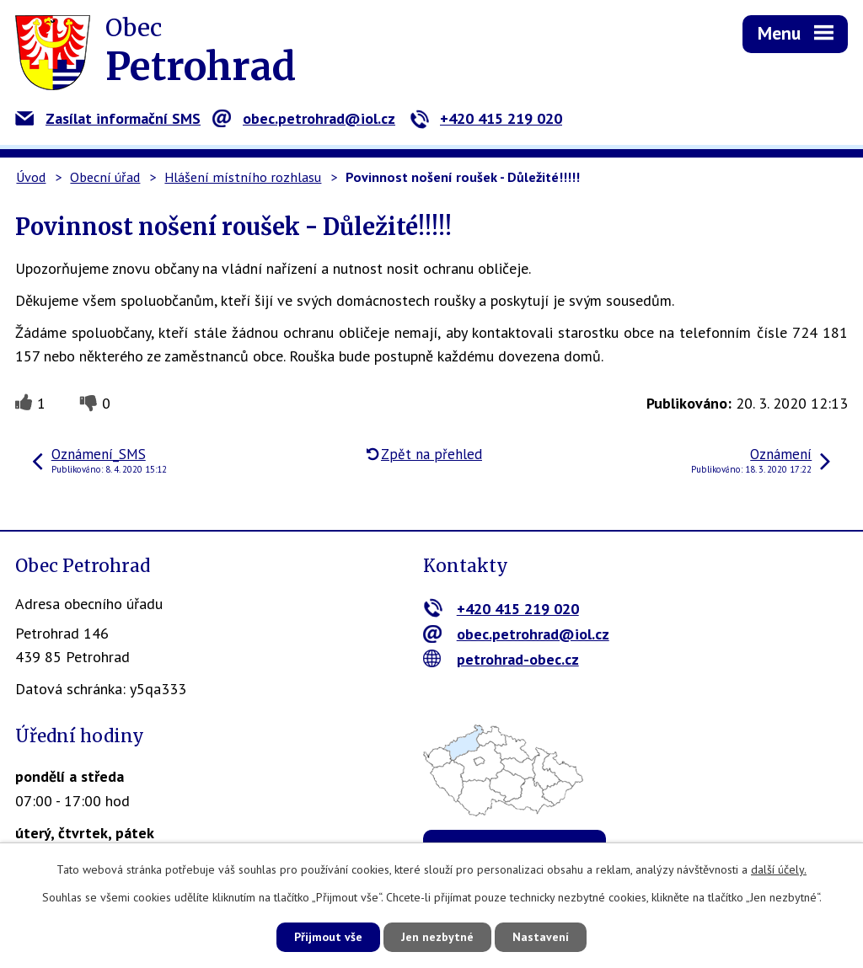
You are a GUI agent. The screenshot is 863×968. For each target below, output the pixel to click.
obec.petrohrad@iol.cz (303, 118)
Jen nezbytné (437, 936)
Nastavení (540, 936)
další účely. (779, 869)
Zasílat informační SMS (108, 118)
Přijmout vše (328, 936)
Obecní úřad (105, 176)
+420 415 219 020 (486, 118)
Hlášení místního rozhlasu (242, 176)
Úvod (31, 176)
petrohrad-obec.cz (501, 659)
